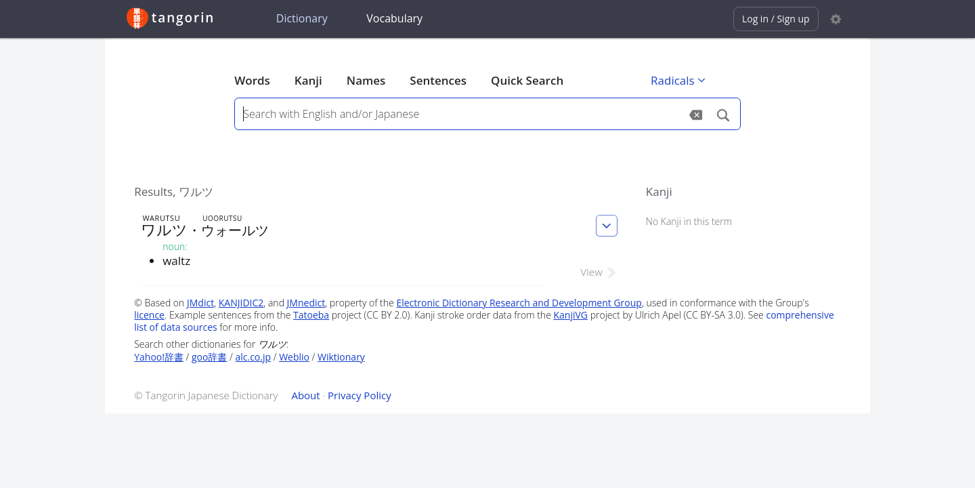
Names (366, 80)
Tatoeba (311, 314)
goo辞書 (209, 356)
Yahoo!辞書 (158, 356)
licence (149, 314)
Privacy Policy (359, 395)
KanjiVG (570, 314)
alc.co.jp (253, 356)
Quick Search (527, 80)
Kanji (308, 80)
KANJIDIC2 (241, 302)
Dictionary (302, 18)
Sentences (438, 80)
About (305, 395)
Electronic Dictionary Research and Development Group (519, 302)
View (599, 272)
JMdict (200, 302)
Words (252, 80)
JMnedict (306, 302)
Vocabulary (394, 18)
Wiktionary (341, 356)
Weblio (294, 356)
